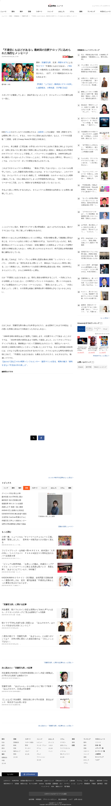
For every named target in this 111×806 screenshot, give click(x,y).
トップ (6, 488)
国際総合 (4, 757)
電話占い (92, 780)
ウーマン (67, 783)
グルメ (39, 754)
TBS (70, 66)
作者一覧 (98, 745)
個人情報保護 (62, 799)
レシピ (73, 783)
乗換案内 (87, 783)
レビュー (39, 742)
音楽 (14, 748)
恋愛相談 (55, 783)
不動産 (94, 783)
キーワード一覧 (100, 751)
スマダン (63, 742)
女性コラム (63, 745)
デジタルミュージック (89, 329)
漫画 (80, 11)
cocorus (41, 783)
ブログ (86, 780)
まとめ (4, 751)
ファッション (41, 757)
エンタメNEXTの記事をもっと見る (60, 477)
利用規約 (38, 799)
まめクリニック (49, 780)
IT (37, 751)
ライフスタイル (65, 748)
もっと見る (104, 318)
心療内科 (72, 780)
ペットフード (45, 786)
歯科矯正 (100, 783)
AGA (52, 786)
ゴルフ (27, 751)
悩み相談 (48, 783)
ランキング (91, 11)
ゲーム (39, 748)
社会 (3, 742)
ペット (50, 751)
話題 (73, 745)
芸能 (29, 11)
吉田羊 (41, 132)
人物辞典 (98, 754)
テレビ (8, 132)
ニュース (3, 11)
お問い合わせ (78, 799)
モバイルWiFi (33, 783)
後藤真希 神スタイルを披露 (12, 503)
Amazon (80, 367)
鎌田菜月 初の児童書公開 (11, 500)
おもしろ (61, 11)
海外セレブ (16, 751)
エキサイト (106, 6)
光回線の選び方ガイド (27, 780)
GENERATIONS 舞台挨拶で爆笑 (14, 514)
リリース (98, 742)
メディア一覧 (99, 748)
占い (61, 783)
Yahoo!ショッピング (100, 367)
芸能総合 (16, 742)
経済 (3, 745)
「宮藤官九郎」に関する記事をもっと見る (58, 662)
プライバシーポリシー (50, 799)
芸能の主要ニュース (65, 526)
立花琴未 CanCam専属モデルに (14, 517)
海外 (21, 11)
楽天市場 (88, 367)
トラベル (63, 751)
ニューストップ (97, 6)
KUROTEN (15, 780)
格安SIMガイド (8, 783)
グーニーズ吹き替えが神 (11, 493)
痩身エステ (59, 786)
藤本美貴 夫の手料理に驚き (12, 497)
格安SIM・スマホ (102, 780)
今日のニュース (105, 11)
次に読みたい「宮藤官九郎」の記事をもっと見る (55, 726)
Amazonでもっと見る (100, 356)
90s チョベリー (65, 754)
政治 (3, 748)
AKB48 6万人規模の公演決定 (13, 510)
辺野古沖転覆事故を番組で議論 (14, 524)
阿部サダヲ (62, 62)
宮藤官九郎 (46, 62)
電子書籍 (67, 786)
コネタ (50, 745)
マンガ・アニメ (41, 745)
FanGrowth (39, 780)
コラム (72, 11)
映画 (14, 745)
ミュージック (97, 329)
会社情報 (31, 799)
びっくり (51, 742)
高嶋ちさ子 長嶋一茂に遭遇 (12, 507)
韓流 (14, 754)
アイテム (79, 780)
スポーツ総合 (29, 742)
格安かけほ (24, 783)
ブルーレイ (81, 329)
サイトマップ (99, 757)
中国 (3, 760)
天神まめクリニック (62, 780)
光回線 (17, 783)
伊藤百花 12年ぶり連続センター (14, 520)
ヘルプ (97, 760)
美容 (106, 783)
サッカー (28, 748)
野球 (26, 745)
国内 (13, 11)
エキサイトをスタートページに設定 (55, 794)
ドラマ (41, 66)
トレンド (50, 11)
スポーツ (39, 11)
